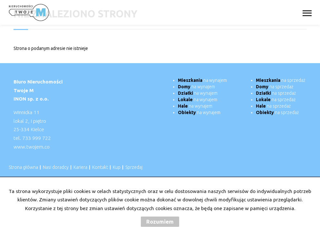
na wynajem (202, 80)
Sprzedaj (133, 167)
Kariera (80, 167)
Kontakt (100, 167)
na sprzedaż (280, 80)
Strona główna (23, 167)
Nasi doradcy (56, 167)
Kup (117, 167)
